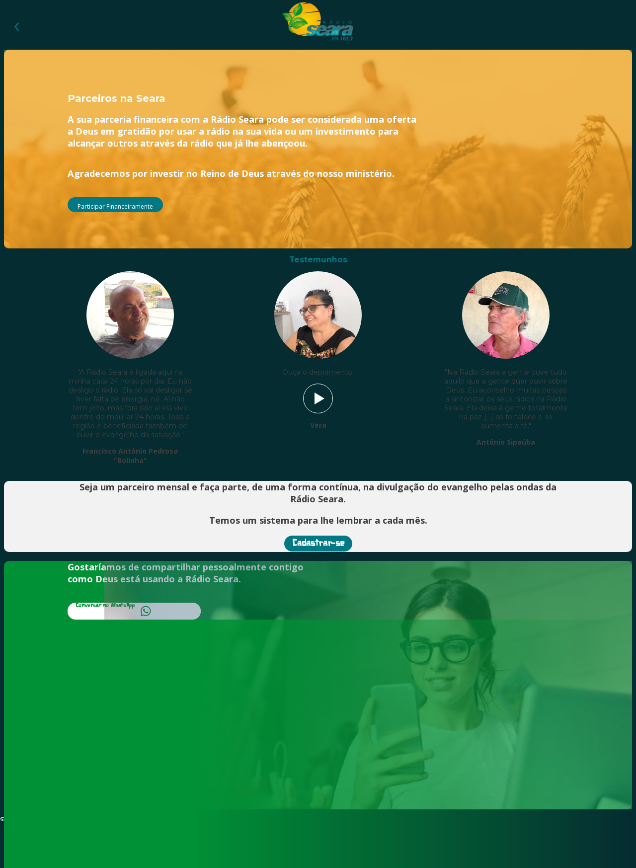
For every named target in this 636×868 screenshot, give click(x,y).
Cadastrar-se (318, 544)
